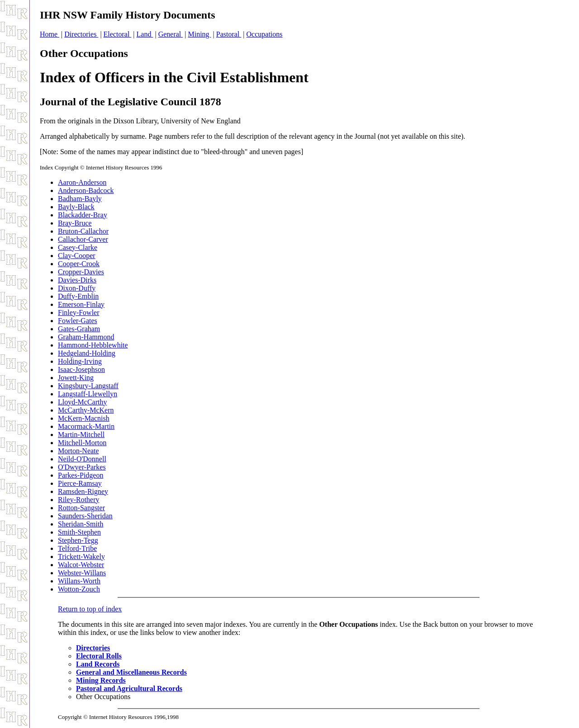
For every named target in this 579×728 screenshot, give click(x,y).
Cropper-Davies (81, 272)
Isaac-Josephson (81, 369)
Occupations (265, 34)
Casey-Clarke (77, 247)
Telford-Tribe (77, 548)
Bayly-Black (76, 207)
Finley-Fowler (79, 312)
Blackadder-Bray (82, 215)
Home (49, 34)
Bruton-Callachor (83, 231)
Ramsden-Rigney (83, 491)
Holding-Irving (80, 361)
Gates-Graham (79, 329)
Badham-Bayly (80, 198)
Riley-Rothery (79, 499)
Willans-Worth (79, 581)
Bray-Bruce (75, 223)
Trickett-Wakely (81, 556)
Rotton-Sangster (81, 508)
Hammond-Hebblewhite (93, 345)
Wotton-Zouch (79, 589)
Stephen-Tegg (78, 540)
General (170, 34)
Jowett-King (76, 377)
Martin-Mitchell (81, 434)
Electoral (118, 34)
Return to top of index (90, 609)
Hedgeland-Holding (86, 353)
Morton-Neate (78, 451)
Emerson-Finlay (81, 304)
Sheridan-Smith (80, 524)
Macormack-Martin (86, 426)
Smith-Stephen (79, 532)
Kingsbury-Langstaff (88, 386)
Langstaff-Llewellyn (87, 394)
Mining (199, 34)
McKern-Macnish (83, 418)
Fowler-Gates (77, 320)
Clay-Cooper (76, 255)
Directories (81, 34)
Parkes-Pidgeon (80, 475)
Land (145, 34)
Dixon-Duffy (76, 288)
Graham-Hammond (86, 337)
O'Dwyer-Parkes (82, 467)
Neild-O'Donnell (82, 459)
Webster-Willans (82, 573)
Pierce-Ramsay (80, 483)
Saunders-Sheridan (85, 516)
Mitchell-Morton (82, 442)
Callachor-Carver (83, 239)
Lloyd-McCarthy (82, 402)
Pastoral (229, 34)
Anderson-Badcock (86, 190)
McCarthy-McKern (86, 410)
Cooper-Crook (79, 264)
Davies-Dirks (77, 280)
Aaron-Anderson (82, 182)
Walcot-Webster (81, 564)
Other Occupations (84, 53)
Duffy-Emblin (78, 296)
